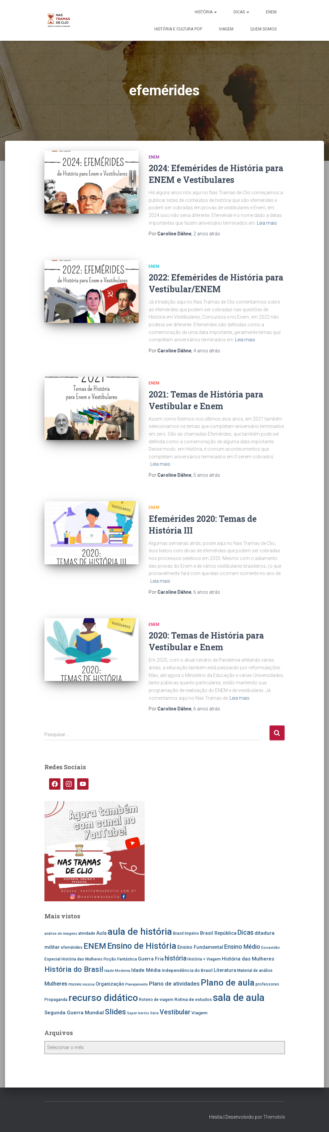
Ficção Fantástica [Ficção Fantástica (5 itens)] (120, 959)
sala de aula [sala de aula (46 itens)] (239, 997)
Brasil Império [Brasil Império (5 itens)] (186, 933)
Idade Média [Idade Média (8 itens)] (146, 970)
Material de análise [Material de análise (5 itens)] (255, 970)
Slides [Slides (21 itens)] (115, 1011)
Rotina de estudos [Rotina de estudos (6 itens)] (193, 999)
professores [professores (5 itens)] (267, 984)
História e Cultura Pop (178, 29)
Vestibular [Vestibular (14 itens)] (175, 1012)
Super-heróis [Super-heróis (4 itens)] (138, 1013)
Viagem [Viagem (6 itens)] (199, 1012)
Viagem (226, 29)
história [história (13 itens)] (175, 958)
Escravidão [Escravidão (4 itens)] (270, 947)
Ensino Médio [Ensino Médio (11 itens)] (242, 946)
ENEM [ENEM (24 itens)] (95, 946)
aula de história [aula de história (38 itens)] (140, 931)
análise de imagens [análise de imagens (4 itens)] (60, 933)
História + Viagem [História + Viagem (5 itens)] (204, 959)
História (206, 12)
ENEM (271, 12)
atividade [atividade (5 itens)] (86, 933)
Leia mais (267, 223)
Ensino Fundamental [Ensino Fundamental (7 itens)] (200, 947)
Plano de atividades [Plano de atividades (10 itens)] (174, 983)
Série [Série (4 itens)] (154, 1013)
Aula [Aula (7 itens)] (101, 933)
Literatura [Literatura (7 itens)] (225, 970)
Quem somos (263, 29)
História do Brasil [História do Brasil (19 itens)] (73, 969)
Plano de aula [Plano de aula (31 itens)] (228, 983)
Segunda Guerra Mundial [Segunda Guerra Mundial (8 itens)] (74, 1013)
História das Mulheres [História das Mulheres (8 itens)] (248, 959)
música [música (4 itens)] (89, 984)
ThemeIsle (274, 1117)
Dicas (241, 12)
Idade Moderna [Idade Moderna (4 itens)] (117, 971)
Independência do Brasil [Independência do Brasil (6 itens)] (187, 970)
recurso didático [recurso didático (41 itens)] (103, 997)
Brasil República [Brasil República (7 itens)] (218, 933)
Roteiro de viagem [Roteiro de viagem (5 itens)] (156, 999)
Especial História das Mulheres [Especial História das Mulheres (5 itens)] (73, 959)
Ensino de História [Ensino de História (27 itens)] (141, 946)
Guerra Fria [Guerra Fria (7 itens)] (151, 959)
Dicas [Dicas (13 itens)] (245, 932)
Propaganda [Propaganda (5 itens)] (55, 999)
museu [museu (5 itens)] (74, 984)
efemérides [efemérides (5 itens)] (72, 947)
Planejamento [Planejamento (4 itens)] (136, 984)
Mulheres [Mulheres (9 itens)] (55, 984)
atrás (206, 233)
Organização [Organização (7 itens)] (110, 984)
